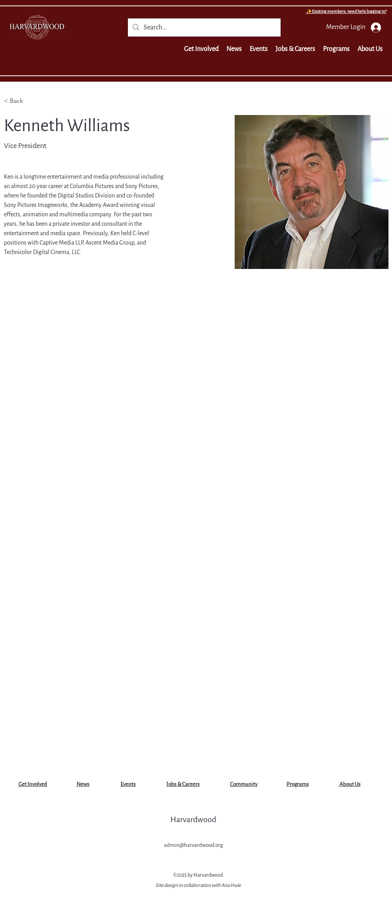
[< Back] (19, 101)
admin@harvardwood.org (193, 845)
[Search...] (204, 27)
